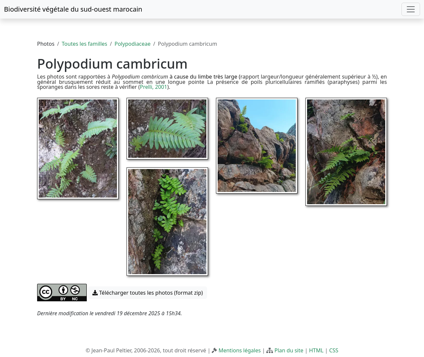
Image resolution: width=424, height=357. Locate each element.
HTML (316, 350)
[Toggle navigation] (410, 9)
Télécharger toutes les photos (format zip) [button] (147, 292)
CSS (334, 350)
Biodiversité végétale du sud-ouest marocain (73, 9)
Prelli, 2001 (153, 86)
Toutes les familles (84, 43)
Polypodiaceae (133, 43)
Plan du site (288, 350)
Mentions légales (240, 350)
